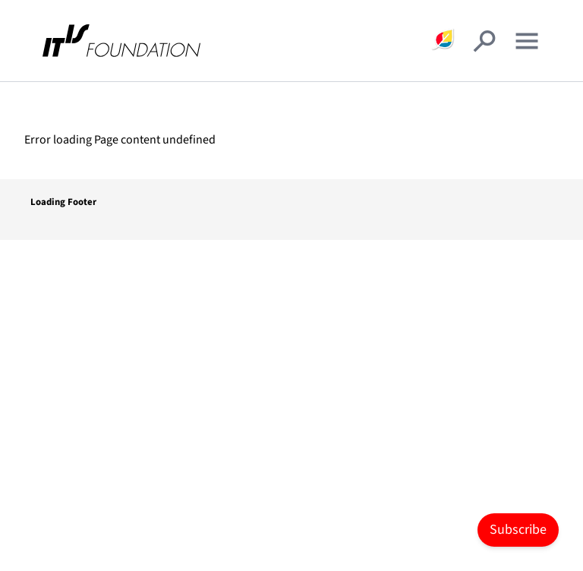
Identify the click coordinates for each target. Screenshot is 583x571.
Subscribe (518, 529)
